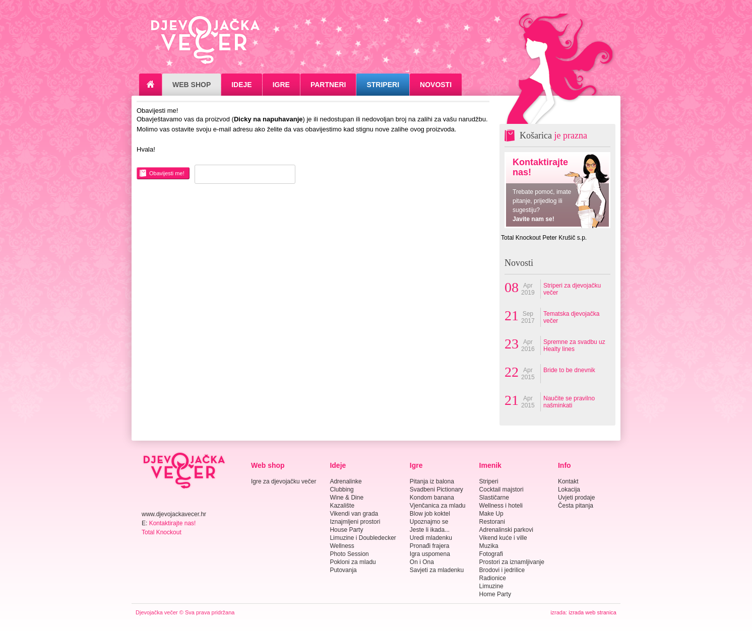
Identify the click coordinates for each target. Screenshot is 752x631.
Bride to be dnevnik (569, 370)
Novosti (436, 85)
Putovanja (343, 570)
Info (564, 465)
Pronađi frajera (430, 545)
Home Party (495, 594)
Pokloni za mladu (352, 562)
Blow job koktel (430, 513)
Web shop (268, 465)
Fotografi (491, 553)
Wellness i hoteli (501, 505)
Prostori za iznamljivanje (511, 562)
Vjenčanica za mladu (438, 505)
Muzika (488, 545)
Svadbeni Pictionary (436, 489)
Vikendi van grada (354, 513)
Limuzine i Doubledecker (363, 537)
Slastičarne (494, 497)
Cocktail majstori (501, 489)
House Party (346, 529)
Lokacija (569, 489)
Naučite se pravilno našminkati (569, 402)
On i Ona (422, 562)
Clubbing (341, 489)
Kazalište (342, 505)
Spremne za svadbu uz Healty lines (574, 345)
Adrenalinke (345, 481)
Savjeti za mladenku (437, 570)
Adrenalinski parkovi (506, 529)
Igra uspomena (430, 553)
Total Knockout (161, 532)
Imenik (490, 465)
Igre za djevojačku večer (283, 481)
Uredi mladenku (431, 537)
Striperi (382, 85)
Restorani (492, 521)
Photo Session (349, 553)
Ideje (241, 85)
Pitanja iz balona (432, 481)
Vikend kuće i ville (503, 537)
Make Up (491, 513)
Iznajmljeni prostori (355, 521)
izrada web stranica (592, 612)
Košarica (553, 135)
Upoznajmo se (429, 521)
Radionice (492, 578)
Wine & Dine (346, 497)
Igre (281, 85)
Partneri (328, 85)
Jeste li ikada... (430, 529)
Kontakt (568, 481)
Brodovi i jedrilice (502, 570)
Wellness (342, 545)
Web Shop (191, 85)
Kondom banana (432, 497)
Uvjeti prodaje (576, 497)
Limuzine (491, 586)
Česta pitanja (575, 505)
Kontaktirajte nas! (172, 523)
